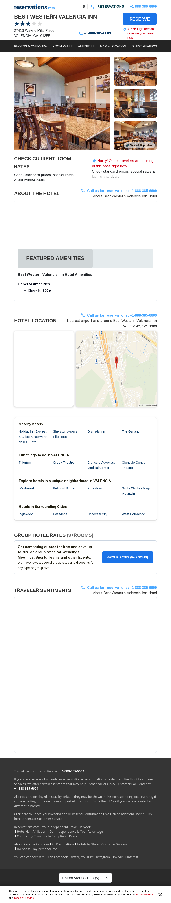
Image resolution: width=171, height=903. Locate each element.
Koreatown (95, 488)
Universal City (97, 514)
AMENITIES (86, 46)
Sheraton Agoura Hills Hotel (65, 433)
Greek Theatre (63, 462)
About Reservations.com (31, 844)
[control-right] (101, 103)
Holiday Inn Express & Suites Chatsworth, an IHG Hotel (33, 436)
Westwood (26, 488)
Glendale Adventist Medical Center (101, 465)
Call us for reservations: (122, 190)
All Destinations (63, 844)
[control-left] (24, 103)
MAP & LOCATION (113, 46)
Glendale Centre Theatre (134, 465)
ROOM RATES (63, 46)
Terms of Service (24, 897)
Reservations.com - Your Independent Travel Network (52, 827)
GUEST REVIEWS (144, 46)
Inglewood (26, 514)
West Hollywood (133, 514)
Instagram (102, 857)
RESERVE (140, 19)
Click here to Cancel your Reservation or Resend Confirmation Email (62, 814)
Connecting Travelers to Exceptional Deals (47, 836)
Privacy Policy (144, 894)
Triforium (25, 462)
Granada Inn (96, 431)
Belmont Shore (64, 488)
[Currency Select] (85, 878)
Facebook (61, 857)
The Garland (131, 431)
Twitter (74, 857)
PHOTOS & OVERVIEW (30, 46)
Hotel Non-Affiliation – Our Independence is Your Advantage (60, 831)
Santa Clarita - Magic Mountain (136, 490)
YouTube (87, 857)
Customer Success (114, 844)
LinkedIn (117, 857)
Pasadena (60, 514)
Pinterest (131, 857)
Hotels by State (88, 844)
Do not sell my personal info (37, 849)
